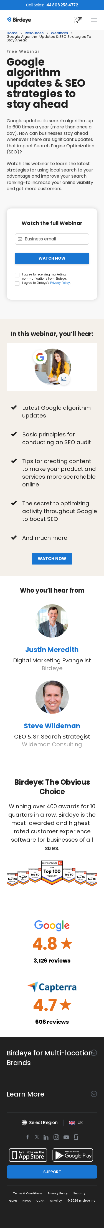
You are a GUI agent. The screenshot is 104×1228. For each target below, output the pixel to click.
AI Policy (56, 1201)
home (12, 33)
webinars (59, 33)
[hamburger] (93, 20)
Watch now (52, 558)
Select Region (39, 1123)
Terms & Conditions (27, 1193)
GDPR (13, 1201)
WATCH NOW (52, 258)
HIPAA (26, 1201)
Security (79, 1193)
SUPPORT (52, 1172)
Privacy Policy (60, 283)
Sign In (78, 20)
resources (34, 33)
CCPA (40, 1201)
